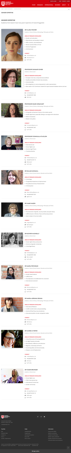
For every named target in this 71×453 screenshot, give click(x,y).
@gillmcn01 (29, 196)
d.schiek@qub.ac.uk (31, 93)
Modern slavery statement (53, 436)
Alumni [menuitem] (68, 1)
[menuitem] (68, 5)
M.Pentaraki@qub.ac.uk (32, 287)
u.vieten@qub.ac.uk (31, 356)
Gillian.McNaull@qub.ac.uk (33, 192)
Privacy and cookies (52, 431)
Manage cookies (35, 451)
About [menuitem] (64, 5)
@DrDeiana (29, 322)
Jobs (2, 431)
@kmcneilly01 (30, 257)
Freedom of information (53, 435)
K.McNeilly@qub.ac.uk (32, 252)
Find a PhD (27, 436)
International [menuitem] (49, 5)
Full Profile (29, 59)
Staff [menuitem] (60, 1)
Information (50, 429)
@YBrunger (29, 395)
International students (29, 435)
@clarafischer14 (30, 57)
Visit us (2, 436)
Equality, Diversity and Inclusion (55, 438)
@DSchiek (29, 97)
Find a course (27, 438)
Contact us (3, 435)
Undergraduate (28, 431)
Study (26, 429)
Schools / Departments (6, 438)
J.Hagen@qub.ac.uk (31, 222)
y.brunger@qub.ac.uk (32, 391)
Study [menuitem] (33, 5)
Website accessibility (52, 433)
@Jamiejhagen (30, 224)
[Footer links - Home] (5, 416)
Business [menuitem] (57, 5)
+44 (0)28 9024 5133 (5, 424)
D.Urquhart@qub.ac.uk (32, 125)
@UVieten (29, 361)
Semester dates (4, 433)
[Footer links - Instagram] (41, 416)
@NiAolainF (29, 162)
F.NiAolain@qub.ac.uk (32, 157)
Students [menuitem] (64, 1)
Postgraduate (27, 433)
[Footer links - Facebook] (37, 416)
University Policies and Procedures (55, 440)
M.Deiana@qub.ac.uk (31, 319)
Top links (3, 429)
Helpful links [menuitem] (53, 1)
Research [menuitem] (40, 5)
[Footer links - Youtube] (44, 416)
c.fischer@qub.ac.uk (31, 55)
